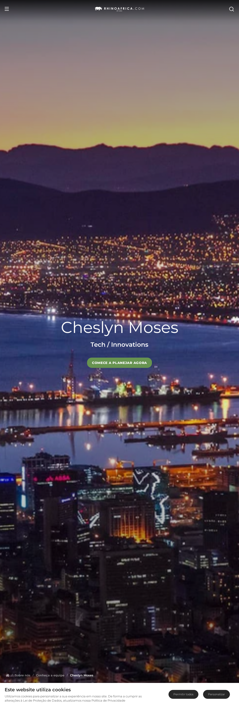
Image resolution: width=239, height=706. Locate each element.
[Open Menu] (7, 9)
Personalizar (216, 694)
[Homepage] (7, 675)
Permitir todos (183, 694)
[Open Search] (231, 9)
